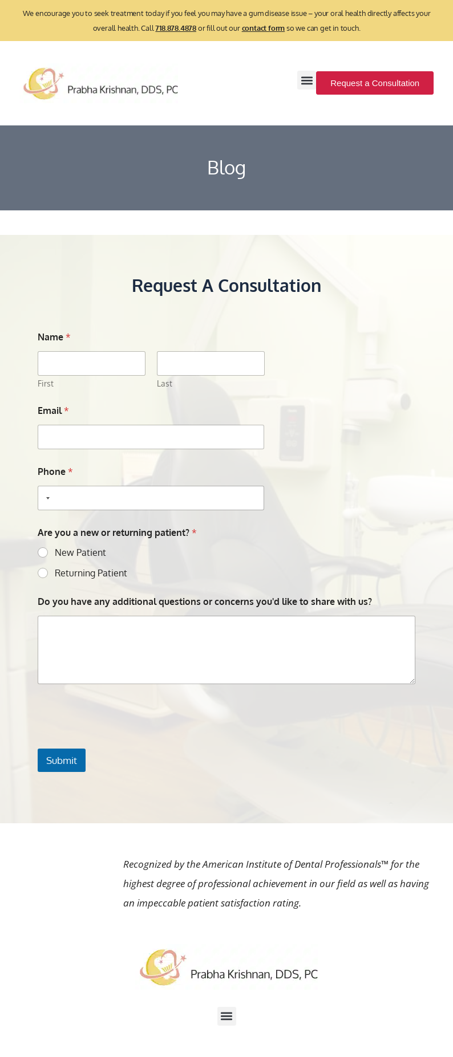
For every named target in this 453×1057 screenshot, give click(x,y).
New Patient (80, 552)
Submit (61, 760)
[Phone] (151, 498)
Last (164, 383)
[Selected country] (46, 498)
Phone (55, 471)
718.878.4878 (175, 27)
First (46, 383)
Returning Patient (91, 573)
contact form (263, 27)
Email (53, 410)
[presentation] (124, 741)
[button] (306, 80)
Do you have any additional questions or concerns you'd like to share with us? (205, 601)
